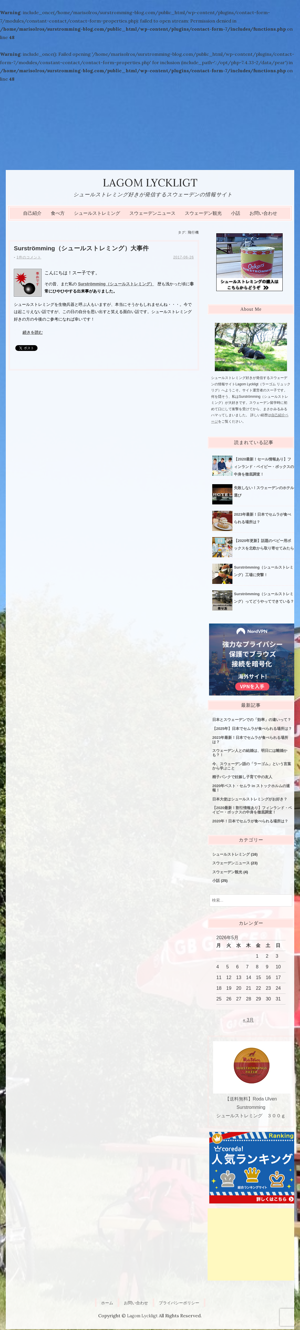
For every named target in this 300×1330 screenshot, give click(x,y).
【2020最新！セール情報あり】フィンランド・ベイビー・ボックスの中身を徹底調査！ (264, 467)
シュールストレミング (97, 214)
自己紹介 (32, 214)
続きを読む (33, 333)
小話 (235, 214)
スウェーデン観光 (203, 214)
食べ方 (58, 214)
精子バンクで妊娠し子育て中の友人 (242, 778)
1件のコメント (28, 258)
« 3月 (248, 1020)
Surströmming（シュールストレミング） (84, 249)
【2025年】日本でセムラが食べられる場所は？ (252, 729)
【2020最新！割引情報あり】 (252, 810)
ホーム (102, 1303)
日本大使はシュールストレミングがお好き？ (249, 800)
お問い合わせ (263, 214)
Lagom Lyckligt (150, 182)
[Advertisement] (150, 126)
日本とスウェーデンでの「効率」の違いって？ (251, 720)
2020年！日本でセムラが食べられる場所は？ (250, 822)
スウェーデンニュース (152, 214)
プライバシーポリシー (182, 1303)
